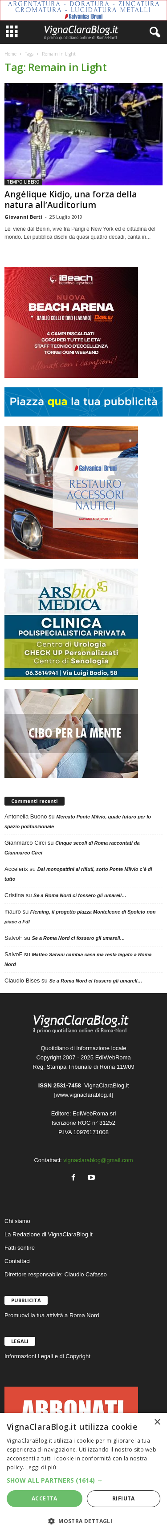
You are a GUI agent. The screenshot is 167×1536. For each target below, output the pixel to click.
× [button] (157, 1422)
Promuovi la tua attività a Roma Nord (51, 1315)
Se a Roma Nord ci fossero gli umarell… (79, 895)
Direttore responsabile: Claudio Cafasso (55, 1274)
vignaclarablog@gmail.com (98, 1160)
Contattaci (17, 1261)
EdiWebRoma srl (94, 1113)
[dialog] (83, 1474)
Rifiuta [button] (123, 1498)
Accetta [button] (44, 1498)
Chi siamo (17, 1221)
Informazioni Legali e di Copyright (47, 1356)
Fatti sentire (19, 1247)
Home (10, 54)
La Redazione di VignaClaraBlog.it (48, 1234)
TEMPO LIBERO (23, 182)
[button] (83, 1480)
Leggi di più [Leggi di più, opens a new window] (40, 1467)
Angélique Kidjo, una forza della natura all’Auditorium (70, 199)
